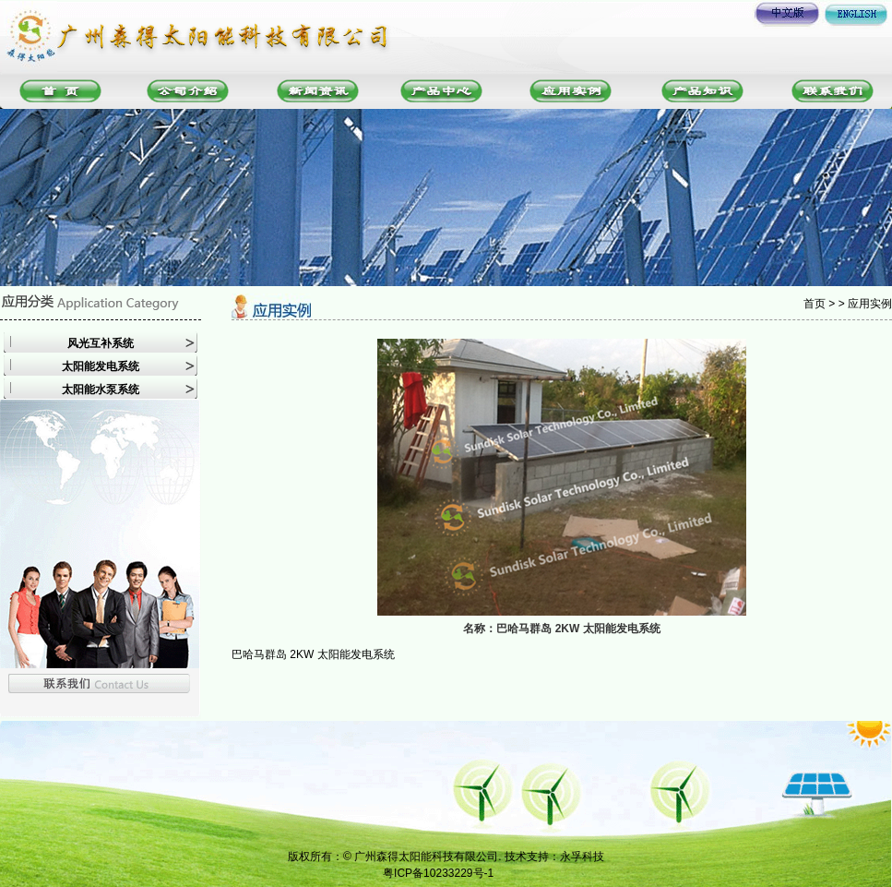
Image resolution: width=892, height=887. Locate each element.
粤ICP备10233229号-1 (438, 873)
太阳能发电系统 (100, 366)
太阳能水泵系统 (100, 389)
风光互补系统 (100, 343)
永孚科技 (582, 856)
